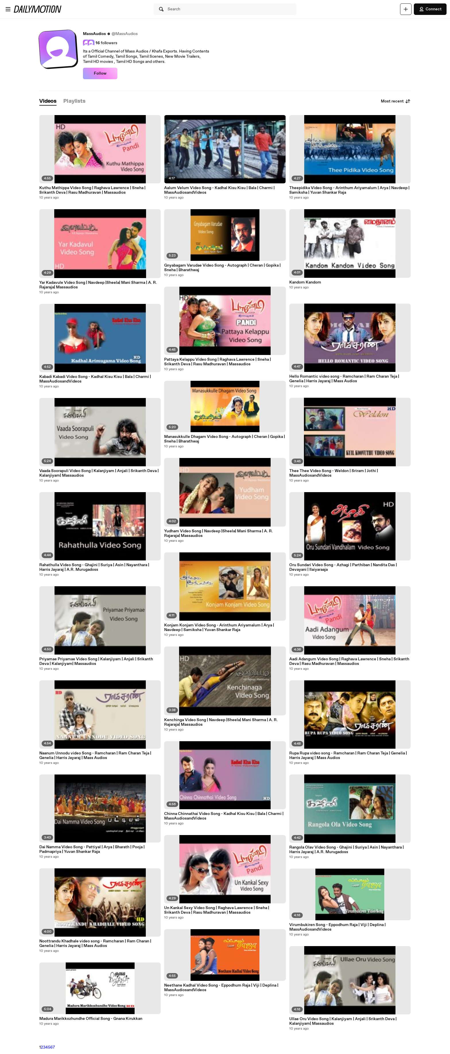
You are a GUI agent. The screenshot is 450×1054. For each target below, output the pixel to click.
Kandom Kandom (305, 282)
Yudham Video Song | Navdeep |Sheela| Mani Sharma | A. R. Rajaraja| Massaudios (218, 533)
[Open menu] (8, 9)
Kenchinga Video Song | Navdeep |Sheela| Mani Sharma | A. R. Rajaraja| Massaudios (221, 722)
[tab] (48, 101)
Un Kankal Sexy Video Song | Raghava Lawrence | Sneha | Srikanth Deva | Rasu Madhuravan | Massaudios (216, 910)
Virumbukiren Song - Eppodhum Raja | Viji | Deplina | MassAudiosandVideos (337, 927)
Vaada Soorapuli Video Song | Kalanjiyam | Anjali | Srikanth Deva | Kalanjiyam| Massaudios (99, 473)
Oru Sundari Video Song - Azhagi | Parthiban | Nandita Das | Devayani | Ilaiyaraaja (343, 567)
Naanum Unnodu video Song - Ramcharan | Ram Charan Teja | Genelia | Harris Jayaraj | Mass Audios (95, 755)
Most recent (396, 101)
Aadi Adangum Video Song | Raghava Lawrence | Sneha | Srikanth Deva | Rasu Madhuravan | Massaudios (349, 661)
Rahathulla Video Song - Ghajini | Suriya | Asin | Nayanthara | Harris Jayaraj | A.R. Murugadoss (94, 567)
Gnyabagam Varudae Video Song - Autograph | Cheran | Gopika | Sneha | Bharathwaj (222, 267)
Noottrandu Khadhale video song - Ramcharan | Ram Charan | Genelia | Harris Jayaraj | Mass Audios (95, 943)
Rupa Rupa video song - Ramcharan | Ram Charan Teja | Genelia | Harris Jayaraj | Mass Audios (348, 755)
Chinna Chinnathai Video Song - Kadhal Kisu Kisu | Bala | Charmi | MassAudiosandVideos (224, 816)
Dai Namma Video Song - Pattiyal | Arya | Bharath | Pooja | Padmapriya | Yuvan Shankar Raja (92, 849)
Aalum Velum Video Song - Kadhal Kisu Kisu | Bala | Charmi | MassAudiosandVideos (219, 190)
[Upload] (406, 9)
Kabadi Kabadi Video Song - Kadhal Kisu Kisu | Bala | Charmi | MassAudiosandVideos (95, 379)
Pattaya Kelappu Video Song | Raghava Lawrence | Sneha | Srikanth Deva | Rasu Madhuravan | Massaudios (217, 361)
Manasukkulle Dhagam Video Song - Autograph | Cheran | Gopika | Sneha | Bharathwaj (224, 439)
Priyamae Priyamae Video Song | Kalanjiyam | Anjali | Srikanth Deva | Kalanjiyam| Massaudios (96, 661)
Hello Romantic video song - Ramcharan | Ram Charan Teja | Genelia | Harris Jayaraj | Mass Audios (344, 378)
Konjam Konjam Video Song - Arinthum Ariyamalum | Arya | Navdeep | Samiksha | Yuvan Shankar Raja (219, 627)
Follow (100, 73)
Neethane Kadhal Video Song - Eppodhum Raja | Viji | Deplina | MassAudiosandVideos (221, 987)
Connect (430, 9)
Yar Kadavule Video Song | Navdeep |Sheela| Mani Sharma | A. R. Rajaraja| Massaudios (98, 285)
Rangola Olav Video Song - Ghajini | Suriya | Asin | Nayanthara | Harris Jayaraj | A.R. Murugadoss (346, 849)
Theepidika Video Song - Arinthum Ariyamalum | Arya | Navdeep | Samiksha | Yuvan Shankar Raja (349, 190)
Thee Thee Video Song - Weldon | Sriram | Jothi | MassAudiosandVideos (333, 473)
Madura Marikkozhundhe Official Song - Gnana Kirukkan (90, 1018)
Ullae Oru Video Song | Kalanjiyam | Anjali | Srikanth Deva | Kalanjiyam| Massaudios (343, 1021)
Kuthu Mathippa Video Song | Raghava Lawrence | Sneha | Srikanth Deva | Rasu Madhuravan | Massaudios (92, 190)
